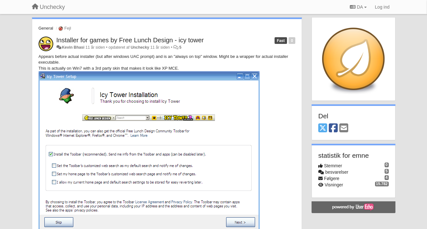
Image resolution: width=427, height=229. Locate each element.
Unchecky (140, 47)
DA (358, 7)
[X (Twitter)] (322, 128)
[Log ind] (382, 7)
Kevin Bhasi (73, 47)
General (46, 28)
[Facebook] (333, 128)
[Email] (343, 128)
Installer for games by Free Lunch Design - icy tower (130, 40)
